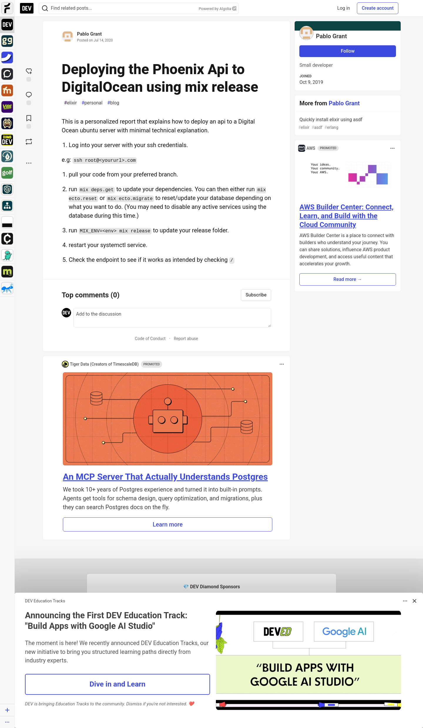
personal (92, 102)
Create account (378, 8)
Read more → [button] (347, 279)
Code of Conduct (150, 338)
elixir (70, 102)
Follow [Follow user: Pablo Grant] (348, 51)
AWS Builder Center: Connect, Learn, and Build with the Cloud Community (346, 216)
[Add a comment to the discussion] (172, 317)
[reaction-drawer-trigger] (28, 74)
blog (113, 102)
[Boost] (28, 142)
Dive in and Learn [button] (117, 684)
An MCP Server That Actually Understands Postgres (165, 477)
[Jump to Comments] (28, 98)
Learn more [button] (168, 524)
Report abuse (186, 338)
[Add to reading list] (28, 121)
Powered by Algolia (217, 8)
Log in (343, 8)
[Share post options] (29, 163)
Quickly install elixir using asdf (347, 124)
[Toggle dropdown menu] (281, 364)
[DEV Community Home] (26, 8)
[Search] (45, 8)
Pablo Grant (89, 34)
